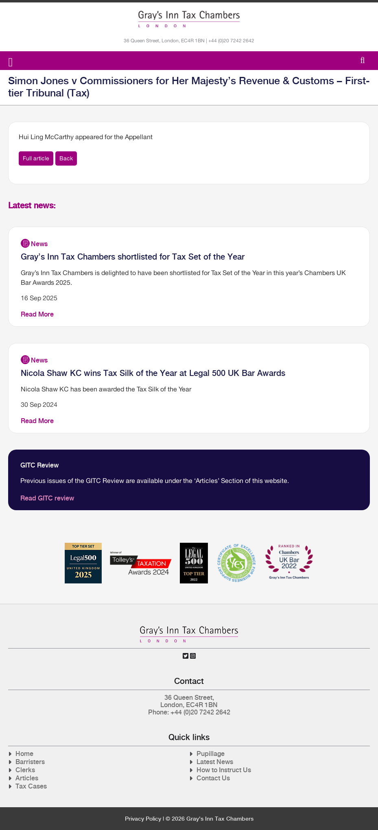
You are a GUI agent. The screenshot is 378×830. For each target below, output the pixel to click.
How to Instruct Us (224, 770)
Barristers (30, 762)
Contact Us (213, 778)
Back (66, 158)
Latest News (215, 762)
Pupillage (211, 754)
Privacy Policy (143, 818)
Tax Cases (31, 786)
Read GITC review (47, 498)
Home (24, 754)
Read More (37, 314)
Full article (36, 158)
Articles (26, 778)
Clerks (25, 770)
